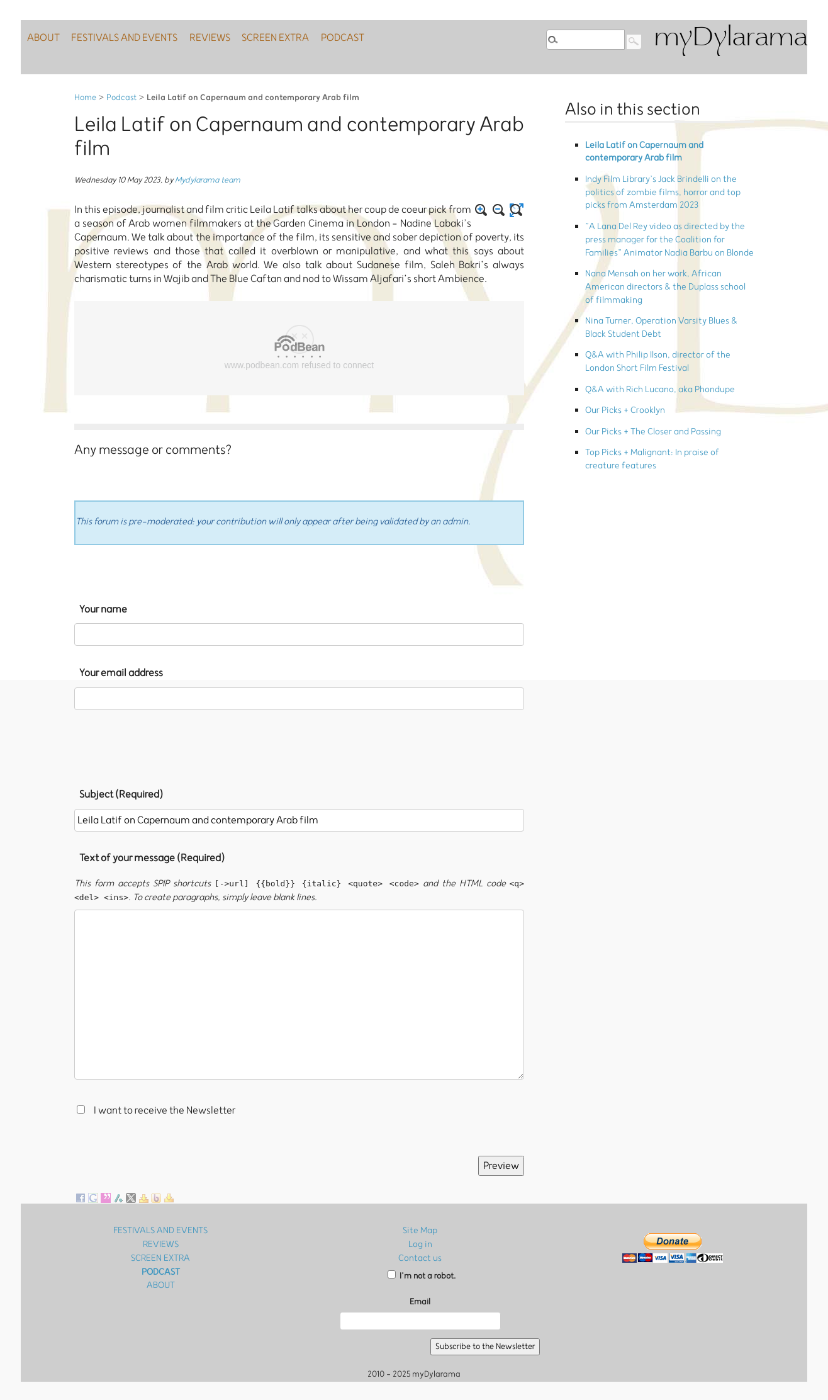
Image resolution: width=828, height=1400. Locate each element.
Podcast (121, 97)
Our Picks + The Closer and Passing (647, 363)
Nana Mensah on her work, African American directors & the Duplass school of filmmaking (666, 250)
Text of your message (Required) (152, 858)
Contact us (420, 1256)
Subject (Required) (121, 794)
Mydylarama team (207, 180)
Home (85, 97)
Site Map (420, 1230)
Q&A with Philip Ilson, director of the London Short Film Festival (665, 304)
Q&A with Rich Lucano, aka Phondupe (654, 327)
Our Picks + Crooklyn (621, 345)
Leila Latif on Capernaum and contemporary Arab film (667, 148)
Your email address (121, 673)
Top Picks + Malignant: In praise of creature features (663, 385)
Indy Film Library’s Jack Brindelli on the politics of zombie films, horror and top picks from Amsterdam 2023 (669, 180)
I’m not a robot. (422, 1274)
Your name (103, 609)
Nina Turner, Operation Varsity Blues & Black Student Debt (664, 277)
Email (420, 1300)
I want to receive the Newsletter (164, 1110)
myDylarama (730, 39)
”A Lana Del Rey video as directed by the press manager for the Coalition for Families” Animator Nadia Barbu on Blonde (665, 217)
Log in (420, 1243)
